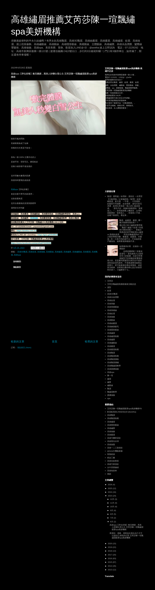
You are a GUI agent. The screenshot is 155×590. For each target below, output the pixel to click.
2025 (110, 488)
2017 (110, 555)
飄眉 (109, 389)
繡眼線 (110, 385)
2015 (110, 562)
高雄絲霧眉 (112, 323)
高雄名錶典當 (113, 461)
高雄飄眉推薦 (113, 356)
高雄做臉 (34, 218)
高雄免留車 (112, 471)
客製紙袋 (111, 454)
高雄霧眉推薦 (113, 349)
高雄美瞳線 (112, 310)
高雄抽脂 (111, 444)
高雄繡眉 (58, 252)
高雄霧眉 (87, 252)
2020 (110, 543)
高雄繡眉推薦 (113, 336)
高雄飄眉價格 (113, 359)
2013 (110, 570)
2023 (110, 496)
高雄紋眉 (111, 313)
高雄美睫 (111, 304)
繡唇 (109, 382)
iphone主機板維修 (115, 451)
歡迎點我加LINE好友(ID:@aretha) (121, 412)
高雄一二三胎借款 (115, 448)
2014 (110, 566)
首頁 (54, 341)
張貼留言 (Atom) (24, 347)
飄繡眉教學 (112, 392)
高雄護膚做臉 (113, 369)
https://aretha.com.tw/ (27, 231)
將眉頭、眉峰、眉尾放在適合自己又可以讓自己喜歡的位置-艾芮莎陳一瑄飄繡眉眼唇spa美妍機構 (126, 535)
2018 (110, 551)
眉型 (109, 287)
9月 (112, 510)
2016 (110, 558)
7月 (112, 518)
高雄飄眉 (111, 353)
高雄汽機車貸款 (114, 438)
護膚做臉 (111, 395)
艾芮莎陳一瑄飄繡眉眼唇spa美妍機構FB (124, 408)
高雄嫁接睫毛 (113, 326)
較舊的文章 (91, 341)
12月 (112, 499)
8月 (112, 514)
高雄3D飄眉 (22, 252)
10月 (112, 506)
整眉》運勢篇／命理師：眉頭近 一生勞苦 (124, 196)
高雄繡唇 (67, 252)
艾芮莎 (110, 281)
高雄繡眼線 (77, 252)
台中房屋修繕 (113, 467)
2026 (110, 484)
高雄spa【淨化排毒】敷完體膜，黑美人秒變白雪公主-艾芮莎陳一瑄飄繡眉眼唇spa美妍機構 (126, 527)
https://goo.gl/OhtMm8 (48, 235)
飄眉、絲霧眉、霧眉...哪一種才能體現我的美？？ (130, 221)
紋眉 (109, 291)
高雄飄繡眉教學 (114, 366)
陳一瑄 (110, 375)
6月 (112, 522)
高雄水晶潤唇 (113, 297)
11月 (112, 503)
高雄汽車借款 (113, 464)
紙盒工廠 (111, 458)
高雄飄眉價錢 (113, 362)
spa (108, 398)
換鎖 (109, 474)
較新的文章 (17, 341)
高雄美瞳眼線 (113, 307)
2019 (110, 547)
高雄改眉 (32, 252)
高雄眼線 (50, 252)
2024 (110, 492)
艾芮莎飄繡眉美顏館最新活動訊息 (121, 284)
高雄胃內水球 (113, 441)
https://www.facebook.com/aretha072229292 (31, 243)
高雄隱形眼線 (113, 330)
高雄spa (14, 189)
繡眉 (109, 379)
